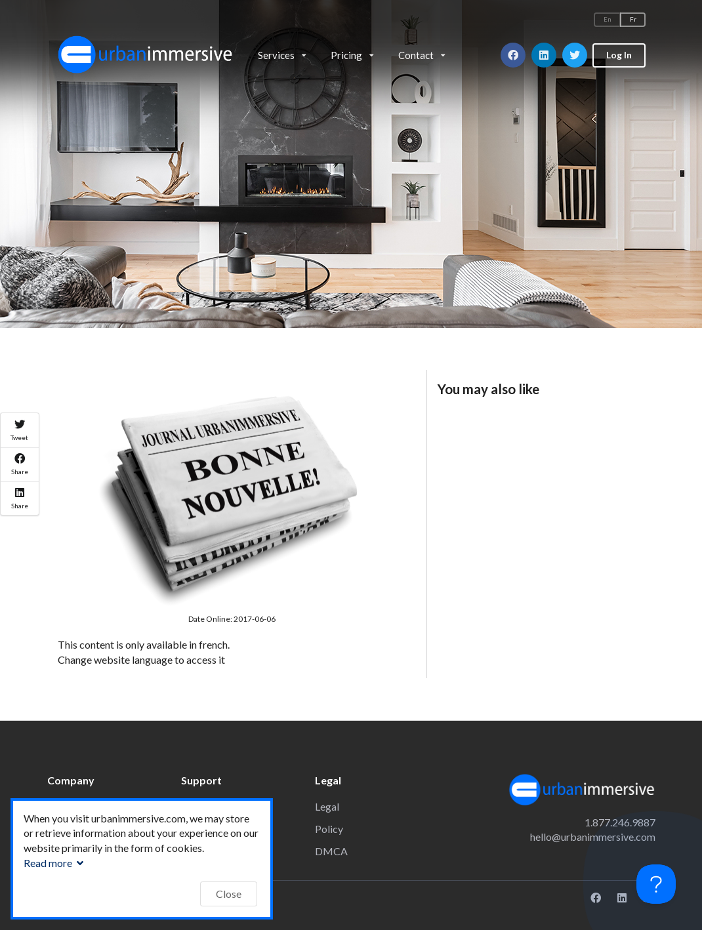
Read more (55, 863)
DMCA (331, 851)
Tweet (19, 430)
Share (19, 464)
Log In (619, 54)
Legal (327, 806)
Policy (329, 828)
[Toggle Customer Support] (656, 884)
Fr (633, 19)
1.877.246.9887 (620, 822)
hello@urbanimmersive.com (592, 836)
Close (228, 893)
